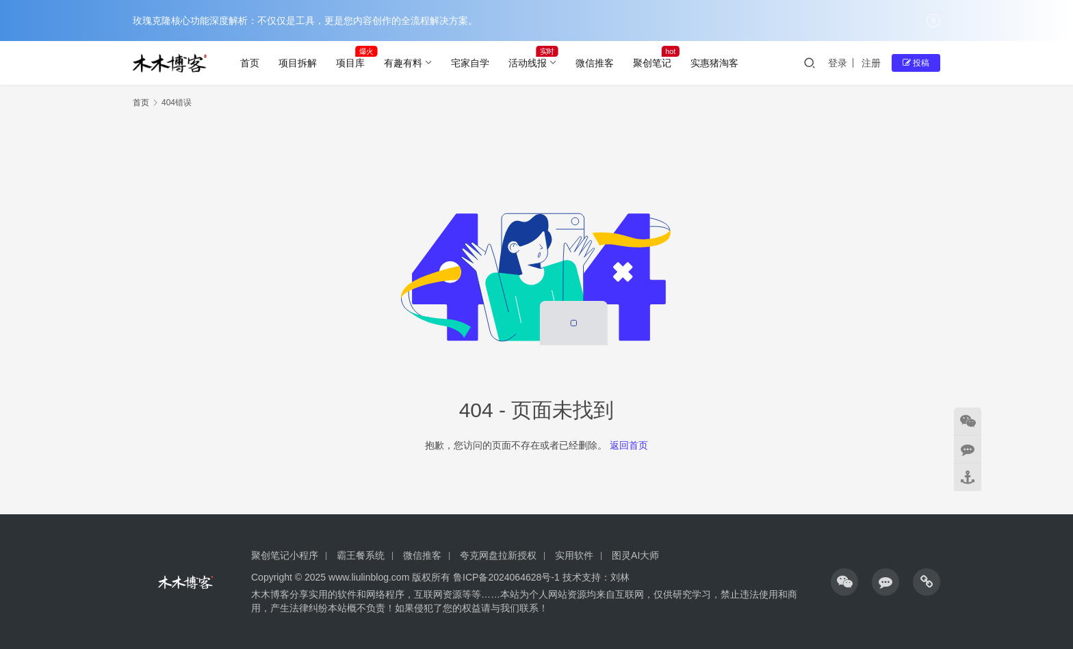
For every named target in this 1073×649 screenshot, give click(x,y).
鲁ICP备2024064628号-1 (505, 577)
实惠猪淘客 (714, 62)
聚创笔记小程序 (284, 555)
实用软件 (574, 555)
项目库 (350, 62)
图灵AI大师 (635, 555)
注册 (871, 62)
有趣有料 (403, 62)
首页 (249, 62)
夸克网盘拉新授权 (498, 555)
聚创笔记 (652, 62)
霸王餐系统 (361, 555)
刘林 (620, 577)
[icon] (844, 582)
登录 (837, 62)
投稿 (916, 63)
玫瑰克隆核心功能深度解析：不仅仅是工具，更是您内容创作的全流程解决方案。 (305, 20)
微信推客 (595, 62)
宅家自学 (470, 62)
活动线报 (527, 62)
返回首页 (629, 445)
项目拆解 (298, 62)
